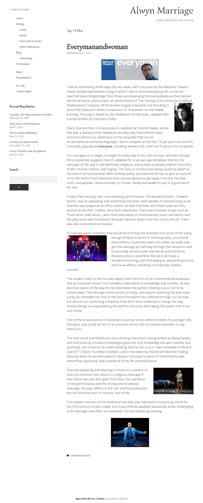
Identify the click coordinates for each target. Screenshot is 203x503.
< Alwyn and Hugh (19, 9)
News (19, 72)
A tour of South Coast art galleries (28, 151)
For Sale (20, 85)
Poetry (23, 29)
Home (19, 18)
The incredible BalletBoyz (23, 133)
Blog (18, 52)
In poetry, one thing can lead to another (31, 114)
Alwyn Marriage (161, 10)
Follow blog (26, 58)
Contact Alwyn (23, 91)
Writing (20, 24)
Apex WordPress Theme (90, 498)
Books (23, 35)
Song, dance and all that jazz (25, 123)
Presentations (23, 77)
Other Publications (30, 47)
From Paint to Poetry (31, 41)
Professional (23, 64)
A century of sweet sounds (24, 142)
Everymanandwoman (97, 46)
